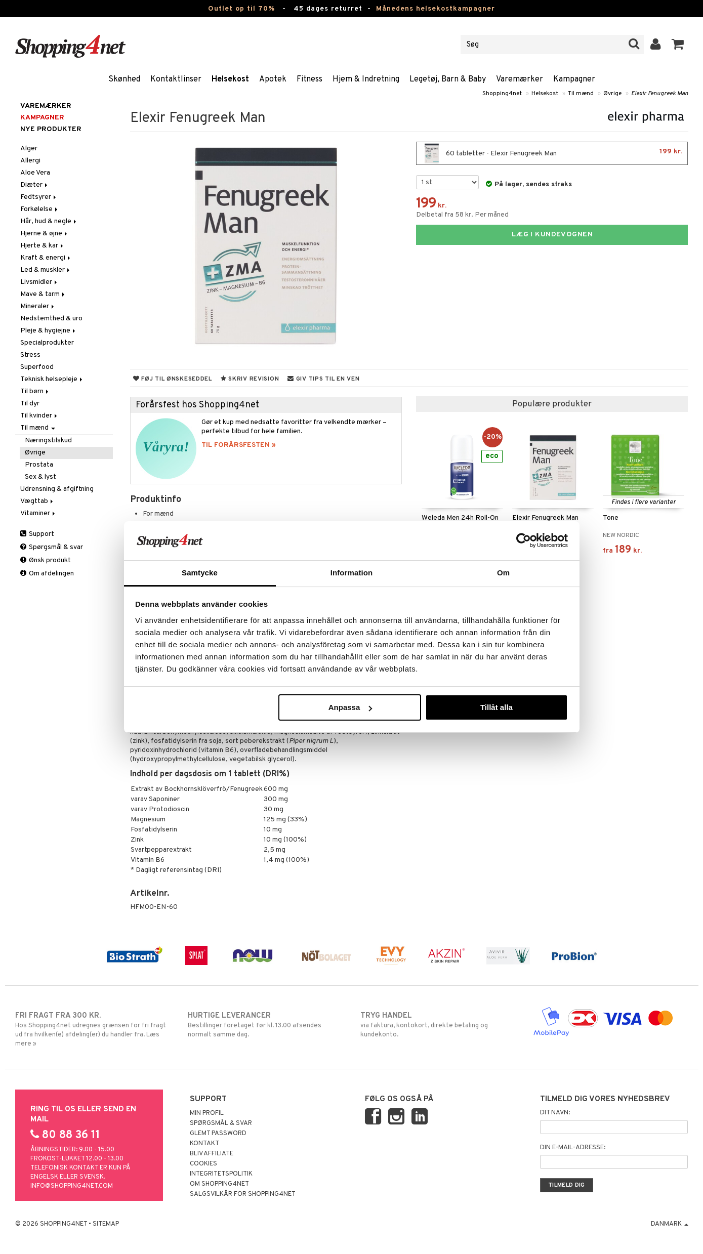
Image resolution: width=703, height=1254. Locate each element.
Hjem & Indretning (366, 79)
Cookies (203, 1164)
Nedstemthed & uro (51, 318)
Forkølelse (39, 209)
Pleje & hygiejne (48, 330)
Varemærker (519, 79)
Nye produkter (50, 129)
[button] (678, 44)
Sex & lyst (40, 477)
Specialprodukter (47, 343)
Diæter (34, 185)
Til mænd (581, 94)
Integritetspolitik (221, 1174)
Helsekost (230, 79)
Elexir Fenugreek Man (659, 94)
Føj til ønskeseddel (172, 379)
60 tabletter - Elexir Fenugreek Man (552, 153)
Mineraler (38, 306)
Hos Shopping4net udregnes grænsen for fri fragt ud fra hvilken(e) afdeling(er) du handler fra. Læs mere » (93, 1029)
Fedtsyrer (39, 197)
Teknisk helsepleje (52, 379)
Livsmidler (39, 282)
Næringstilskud (48, 440)
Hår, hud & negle (49, 221)
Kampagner (574, 79)
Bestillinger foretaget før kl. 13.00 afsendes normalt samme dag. (265, 1025)
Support (37, 534)
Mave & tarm (43, 294)
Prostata (39, 465)
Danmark (669, 1224)
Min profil (207, 1113)
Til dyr (29, 403)
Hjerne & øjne (44, 233)
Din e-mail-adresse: (572, 1148)
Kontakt (204, 1144)
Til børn (35, 391)
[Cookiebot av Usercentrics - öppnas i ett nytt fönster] (523, 540)
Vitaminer (38, 513)
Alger (28, 148)
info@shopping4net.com (71, 1186)
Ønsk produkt (45, 560)
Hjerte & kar (42, 245)
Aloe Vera (35, 173)
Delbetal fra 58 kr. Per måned (462, 215)
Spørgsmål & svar (51, 547)
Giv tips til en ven (323, 379)
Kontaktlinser (175, 79)
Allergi (30, 160)
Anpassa (350, 707)
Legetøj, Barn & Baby (447, 79)
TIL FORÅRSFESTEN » (238, 445)
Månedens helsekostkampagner (435, 9)
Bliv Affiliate (211, 1154)
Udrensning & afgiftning (57, 489)
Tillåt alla (496, 707)
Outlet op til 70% (241, 9)
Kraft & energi (46, 258)
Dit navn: (555, 1113)
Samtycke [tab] (200, 572)
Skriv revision (250, 379)
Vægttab (37, 501)
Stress (30, 355)
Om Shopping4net (219, 1184)
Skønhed (124, 79)
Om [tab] (503, 572)
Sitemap (106, 1224)
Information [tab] (351, 572)
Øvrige (612, 94)
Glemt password (218, 1134)
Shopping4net (502, 94)
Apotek (272, 79)
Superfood (37, 367)
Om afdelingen (47, 573)
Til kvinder (39, 415)
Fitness (309, 79)
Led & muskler (45, 270)
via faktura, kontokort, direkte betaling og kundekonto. (438, 1025)
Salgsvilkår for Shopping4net (243, 1194)
